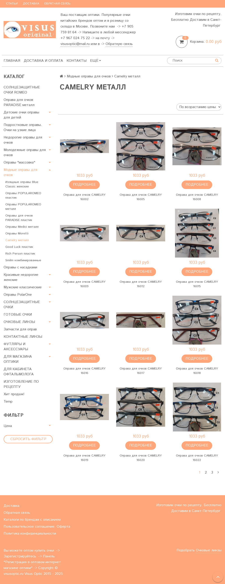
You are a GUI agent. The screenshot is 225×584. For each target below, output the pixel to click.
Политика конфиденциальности (30, 533)
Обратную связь (119, 44)
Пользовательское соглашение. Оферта (37, 526)
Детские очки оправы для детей (21, 115)
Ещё (95, 60)
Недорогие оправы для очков (23, 140)
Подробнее (84, 184)
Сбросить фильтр (28, 439)
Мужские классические (23, 287)
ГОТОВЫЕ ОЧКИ (18, 314)
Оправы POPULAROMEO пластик (23, 195)
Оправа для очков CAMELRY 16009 (84, 284)
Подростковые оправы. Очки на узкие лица (23, 127)
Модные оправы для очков (20, 172)
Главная (12, 60)
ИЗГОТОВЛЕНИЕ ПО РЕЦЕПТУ (21, 384)
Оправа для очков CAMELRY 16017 (141, 370)
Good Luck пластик (19, 247)
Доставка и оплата (43, 60)
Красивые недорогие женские (21, 277)
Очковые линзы (208, 550)
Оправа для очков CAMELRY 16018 (197, 370)
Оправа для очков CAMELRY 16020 (141, 457)
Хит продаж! (14, 394)
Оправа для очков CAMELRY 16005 (141, 197)
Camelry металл (17, 240)
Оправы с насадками (20, 267)
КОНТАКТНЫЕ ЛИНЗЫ (23, 336)
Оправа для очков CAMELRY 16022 (197, 457)
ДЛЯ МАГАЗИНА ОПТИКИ (18, 359)
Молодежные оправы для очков (25, 152)
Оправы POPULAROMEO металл (23, 206)
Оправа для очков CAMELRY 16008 (197, 197)
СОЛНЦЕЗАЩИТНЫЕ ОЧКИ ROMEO (22, 90)
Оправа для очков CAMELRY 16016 (84, 370)
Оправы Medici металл (22, 227)
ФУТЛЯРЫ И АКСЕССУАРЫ (16, 347)
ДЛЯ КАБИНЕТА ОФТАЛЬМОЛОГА (19, 372)
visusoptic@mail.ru (75, 44)
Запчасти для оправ (20, 329)
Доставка (31, 4)
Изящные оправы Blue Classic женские (21, 184)
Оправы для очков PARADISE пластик (19, 217)
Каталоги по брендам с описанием (32, 519)
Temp (8, 401)
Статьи (12, 4)
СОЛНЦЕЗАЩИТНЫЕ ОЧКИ (22, 304)
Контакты (77, 60)
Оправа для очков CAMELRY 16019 (84, 457)
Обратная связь (57, 4)
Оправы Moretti (16, 233)
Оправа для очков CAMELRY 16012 (141, 284)
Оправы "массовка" (19, 162)
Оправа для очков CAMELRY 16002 (84, 197)
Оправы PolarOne (18, 294)
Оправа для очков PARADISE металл (19, 102)
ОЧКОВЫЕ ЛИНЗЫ (19, 322)
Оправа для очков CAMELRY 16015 (197, 284)
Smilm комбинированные (23, 260)
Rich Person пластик (20, 253)
